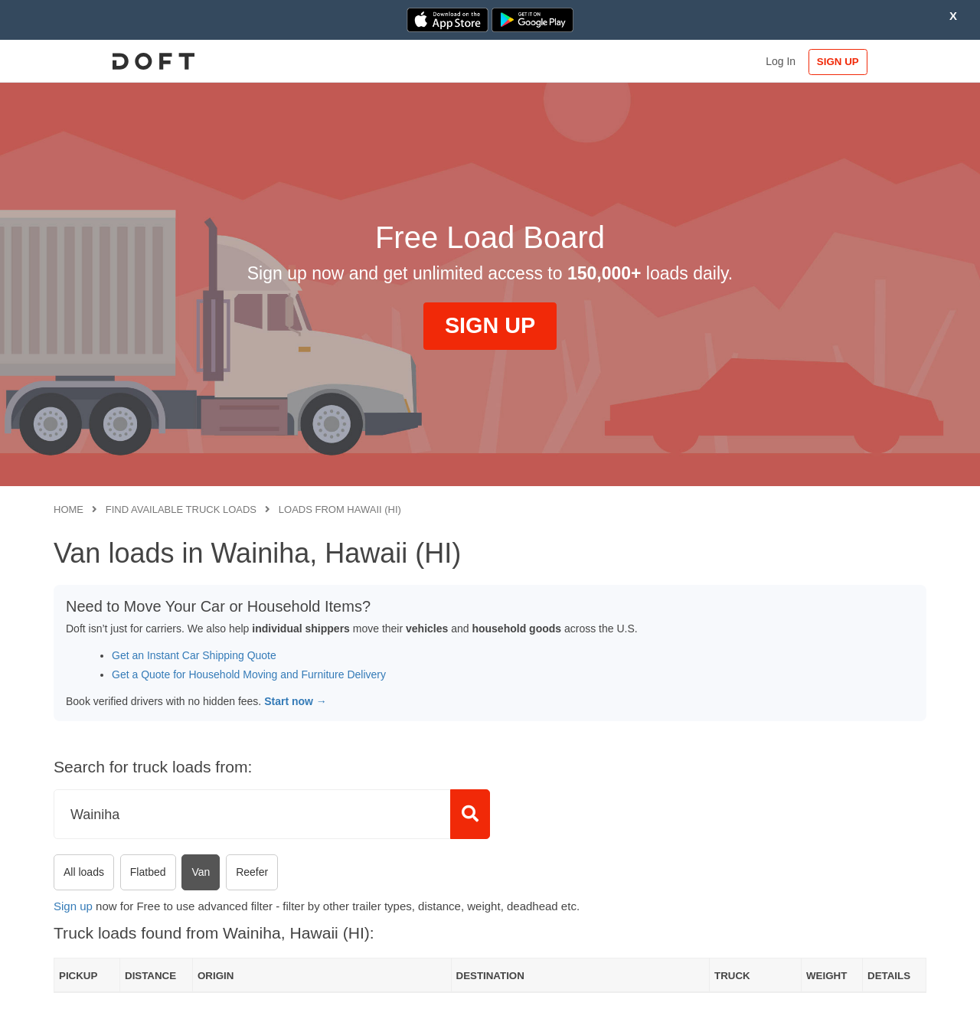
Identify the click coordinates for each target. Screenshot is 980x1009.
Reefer (252, 872)
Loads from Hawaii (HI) (340, 509)
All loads (84, 872)
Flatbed (148, 872)
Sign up (73, 906)
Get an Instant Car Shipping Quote (194, 655)
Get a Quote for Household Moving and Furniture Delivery (249, 674)
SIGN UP (877, 61)
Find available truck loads (181, 509)
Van (200, 872)
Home (68, 509)
